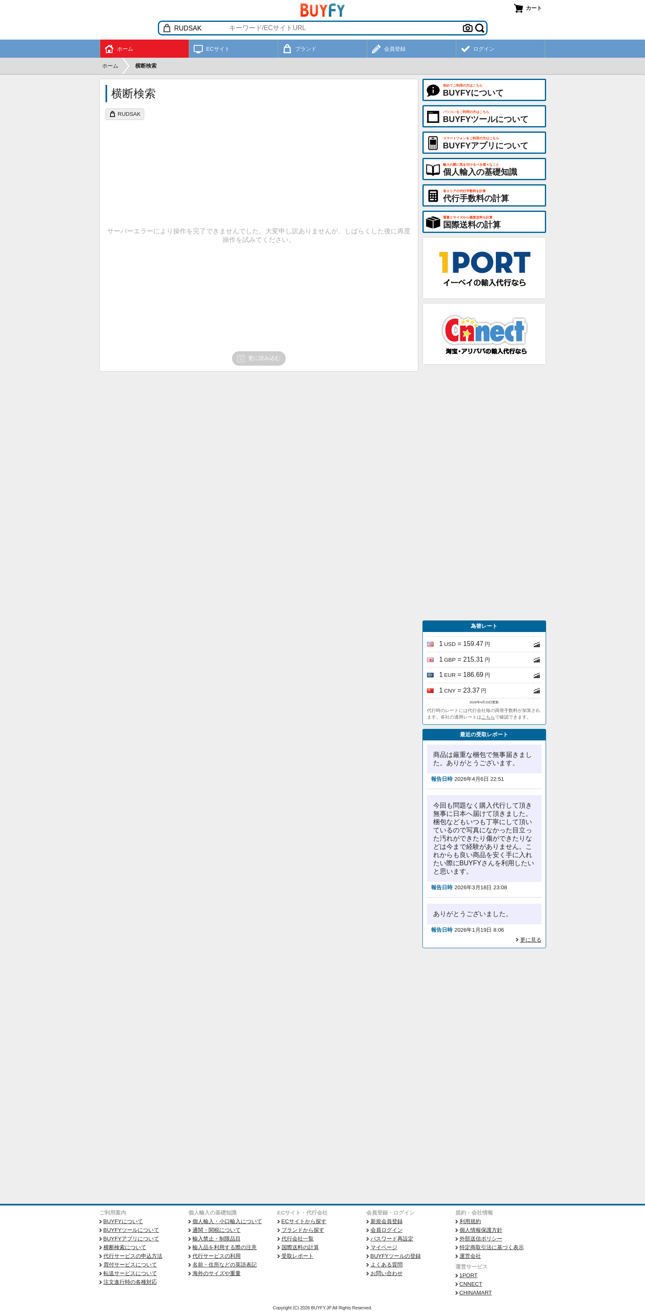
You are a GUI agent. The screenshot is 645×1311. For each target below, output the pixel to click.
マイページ (384, 1247)
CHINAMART (476, 1293)
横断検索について (124, 1247)
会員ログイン (387, 1230)
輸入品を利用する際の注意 (224, 1247)
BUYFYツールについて (131, 1230)
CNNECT (471, 1284)
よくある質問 (387, 1265)
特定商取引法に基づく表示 (492, 1247)
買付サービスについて (130, 1265)
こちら (488, 716)
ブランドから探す (302, 1230)
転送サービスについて (130, 1273)
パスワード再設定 (392, 1239)
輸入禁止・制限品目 (216, 1239)
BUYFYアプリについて (131, 1239)
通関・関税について (216, 1230)
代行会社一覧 (297, 1239)
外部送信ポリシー (481, 1239)
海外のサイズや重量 (216, 1273)
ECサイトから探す (304, 1221)
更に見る (531, 940)
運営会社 (470, 1256)
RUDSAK (129, 114)
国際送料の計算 (300, 1247)
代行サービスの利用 (216, 1256)
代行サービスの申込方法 (132, 1256)
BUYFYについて (123, 1221)
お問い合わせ (387, 1273)
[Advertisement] (484, 492)
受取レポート (297, 1256)
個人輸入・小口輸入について (227, 1221)
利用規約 (470, 1221)
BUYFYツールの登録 (396, 1256)
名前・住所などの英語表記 (224, 1265)
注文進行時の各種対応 (130, 1282)
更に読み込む (258, 359)
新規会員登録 (387, 1221)
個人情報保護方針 (481, 1230)
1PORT (469, 1275)
